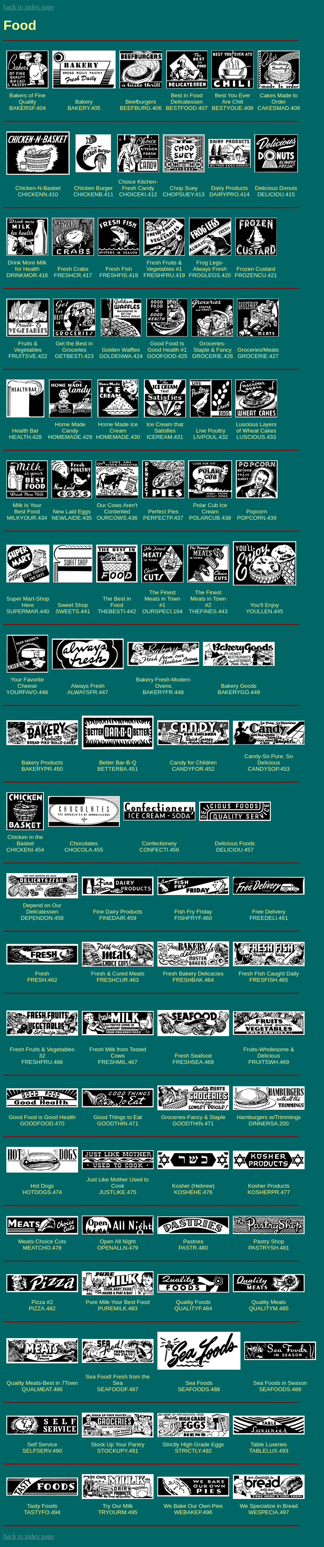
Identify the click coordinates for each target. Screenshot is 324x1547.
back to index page (28, 7)
